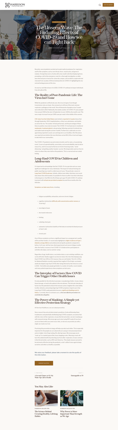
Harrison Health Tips (59, 22)
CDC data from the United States (44, 119)
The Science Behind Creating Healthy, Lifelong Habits (46, 413)
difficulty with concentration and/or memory (65, 201)
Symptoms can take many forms (44, 187)
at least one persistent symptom (53, 180)
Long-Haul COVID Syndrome (43, 173)
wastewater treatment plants (43, 128)
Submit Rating (44, 363)
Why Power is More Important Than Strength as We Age (71, 413)
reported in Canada (69, 119)
